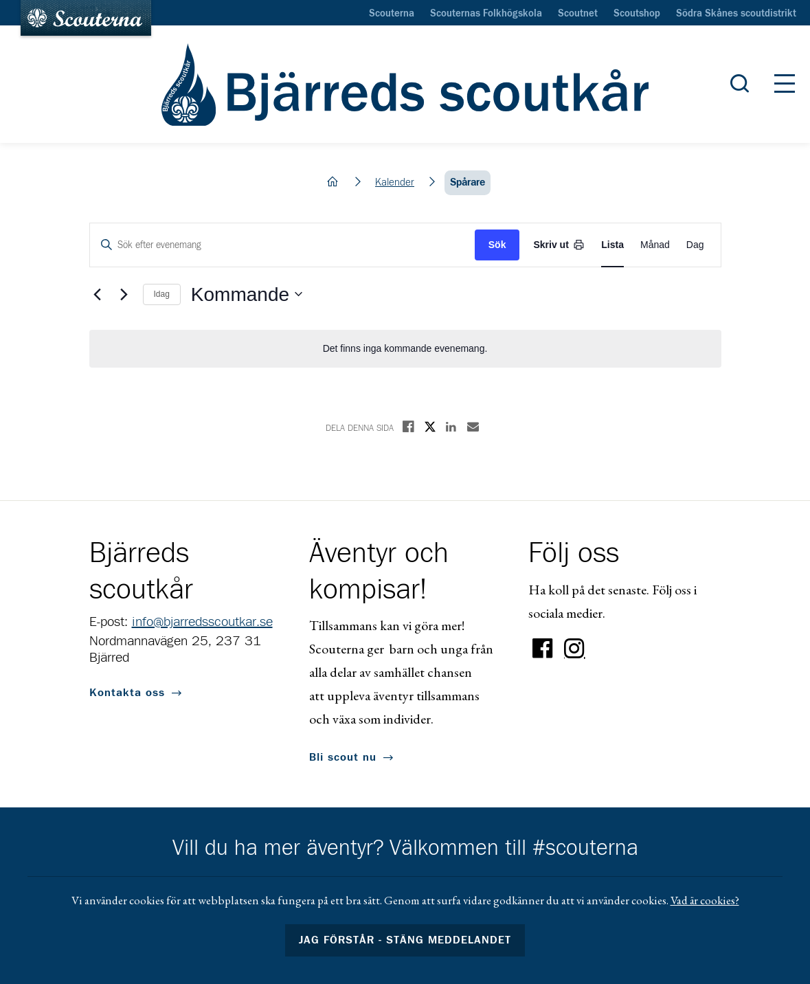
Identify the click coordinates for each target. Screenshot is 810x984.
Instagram (574, 648)
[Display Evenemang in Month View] (655, 245)
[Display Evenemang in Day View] (695, 245)
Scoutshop (637, 14)
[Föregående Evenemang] (97, 294)
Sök (497, 244)
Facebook (542, 648)
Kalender (394, 182)
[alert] (405, 349)
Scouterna (391, 14)
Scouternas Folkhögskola (486, 14)
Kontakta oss (127, 692)
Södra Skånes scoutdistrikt (736, 14)
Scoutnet (578, 14)
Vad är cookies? (705, 900)
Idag (162, 294)
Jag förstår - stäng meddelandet (405, 940)
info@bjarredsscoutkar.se (202, 622)
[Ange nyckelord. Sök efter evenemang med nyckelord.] (282, 245)
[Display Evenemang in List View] (612, 245)
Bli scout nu (342, 757)
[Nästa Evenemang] (124, 294)
